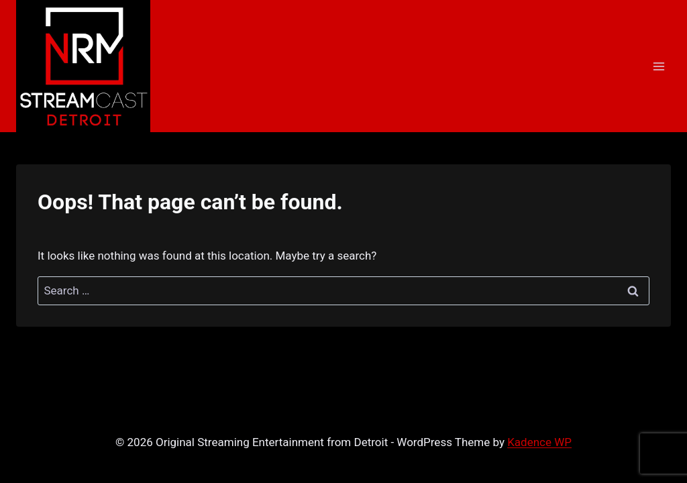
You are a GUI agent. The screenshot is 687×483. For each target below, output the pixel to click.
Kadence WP (539, 442)
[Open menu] (658, 66)
